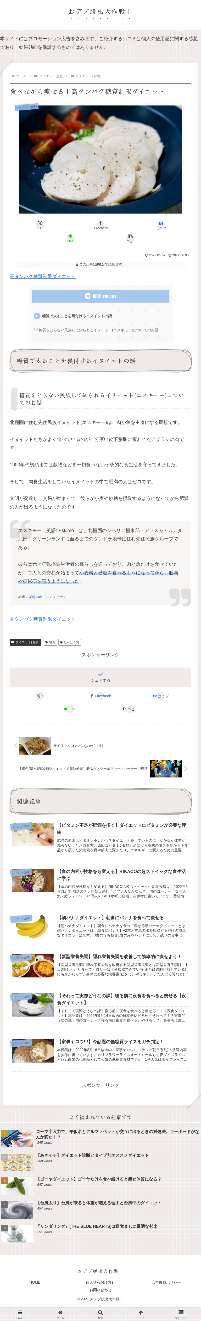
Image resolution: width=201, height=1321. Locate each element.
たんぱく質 (70, 652)
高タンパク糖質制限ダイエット (43, 276)
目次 (97, 296)
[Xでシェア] (40, 225)
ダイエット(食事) (25, 652)
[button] (130, 238)
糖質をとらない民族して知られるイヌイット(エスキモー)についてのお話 (102, 336)
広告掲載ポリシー (166, 1296)
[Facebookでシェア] (100, 225)
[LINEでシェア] (70, 238)
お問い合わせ (100, 1304)
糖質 (50, 652)
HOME (34, 1296)
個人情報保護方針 (100, 1296)
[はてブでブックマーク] (161, 225)
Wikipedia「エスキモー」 (47, 607)
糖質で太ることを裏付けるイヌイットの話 (80, 317)
